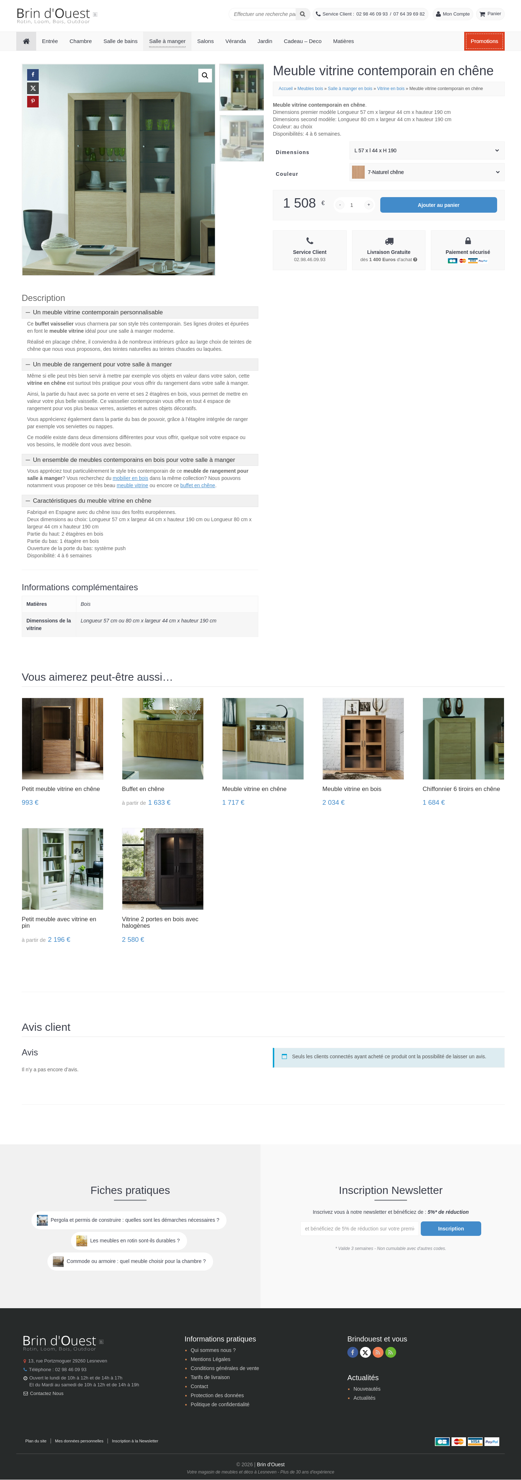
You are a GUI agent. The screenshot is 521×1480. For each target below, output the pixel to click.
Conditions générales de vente (225, 1368)
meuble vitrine (132, 486)
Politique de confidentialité (220, 1405)
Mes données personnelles (79, 1441)
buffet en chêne (197, 486)
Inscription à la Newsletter (135, 1441)
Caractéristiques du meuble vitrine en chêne (92, 501)
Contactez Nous (47, 1393)
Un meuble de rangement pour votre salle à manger (102, 364)
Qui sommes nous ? (213, 1350)
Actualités (364, 1398)
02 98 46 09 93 (372, 14)
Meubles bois (310, 88)
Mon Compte (456, 14)
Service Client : (338, 14)
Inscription (451, 1229)
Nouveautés (367, 1389)
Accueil (286, 88)
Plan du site (35, 1441)
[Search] (303, 14)
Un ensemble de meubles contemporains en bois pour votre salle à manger (134, 460)
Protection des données (217, 1396)
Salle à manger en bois (350, 88)
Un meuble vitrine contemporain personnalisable (98, 312)
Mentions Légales (210, 1359)
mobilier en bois (130, 478)
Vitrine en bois (390, 88)
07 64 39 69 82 (409, 14)
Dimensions (292, 152)
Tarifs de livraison (210, 1378)
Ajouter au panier (438, 205)
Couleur (287, 174)
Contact (199, 1387)
